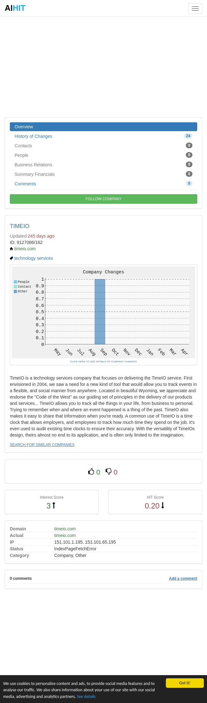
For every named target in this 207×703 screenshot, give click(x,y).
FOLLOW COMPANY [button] (103, 199)
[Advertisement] (103, 66)
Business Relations (103, 164)
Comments (103, 183)
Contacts (103, 145)
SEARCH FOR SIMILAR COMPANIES (42, 445)
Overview (24, 126)
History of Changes (103, 136)
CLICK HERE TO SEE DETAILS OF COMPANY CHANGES (103, 361)
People (103, 155)
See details (86, 696)
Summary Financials (103, 174)
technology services (33, 258)
